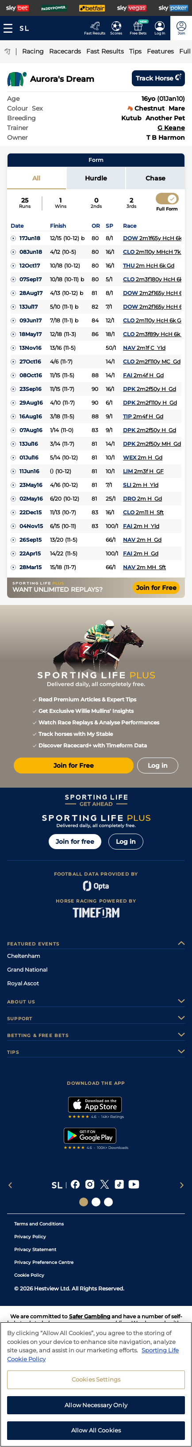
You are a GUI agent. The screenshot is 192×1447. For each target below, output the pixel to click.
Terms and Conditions (39, 1224)
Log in (126, 842)
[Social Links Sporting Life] (83, 1202)
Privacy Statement (35, 1249)
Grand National (27, 969)
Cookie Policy (29, 1275)
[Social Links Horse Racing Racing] (96, 1202)
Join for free (75, 842)
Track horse (158, 78)
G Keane (171, 128)
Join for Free (156, 588)
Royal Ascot (23, 983)
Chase (155, 178)
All (36, 178)
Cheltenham (23, 956)
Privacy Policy (30, 1237)
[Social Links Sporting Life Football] (108, 1202)
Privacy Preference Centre (43, 1262)
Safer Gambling (89, 1316)
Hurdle (96, 178)
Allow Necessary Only (96, 1415)
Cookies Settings (96, 1389)
